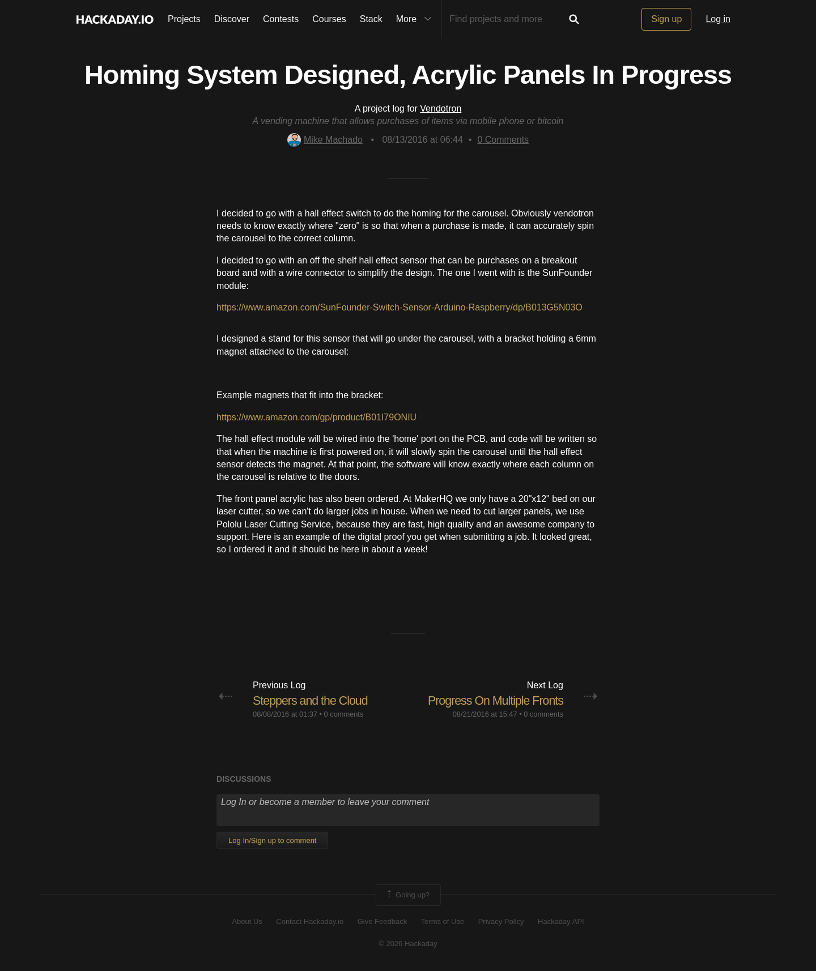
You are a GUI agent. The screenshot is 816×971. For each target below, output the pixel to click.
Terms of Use (443, 921)
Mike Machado (325, 139)
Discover (231, 19)
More (416, 19)
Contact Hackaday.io (309, 921)
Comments (503, 139)
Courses (329, 19)
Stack (371, 19)
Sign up (666, 19)
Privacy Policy (501, 921)
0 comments (344, 714)
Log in (718, 19)
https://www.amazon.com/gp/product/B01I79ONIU (316, 417)
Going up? (407, 895)
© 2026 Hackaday (408, 943)
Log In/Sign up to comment (272, 840)
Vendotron (440, 108)
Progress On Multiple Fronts (493, 700)
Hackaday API (561, 921)
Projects (184, 19)
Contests (281, 19)
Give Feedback (382, 921)
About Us (247, 921)
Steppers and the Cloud (312, 700)
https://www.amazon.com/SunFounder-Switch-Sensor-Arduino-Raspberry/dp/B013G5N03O (399, 307)
